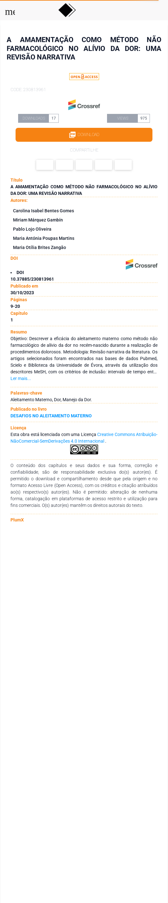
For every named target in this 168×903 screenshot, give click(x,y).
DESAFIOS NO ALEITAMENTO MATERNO (51, 415)
